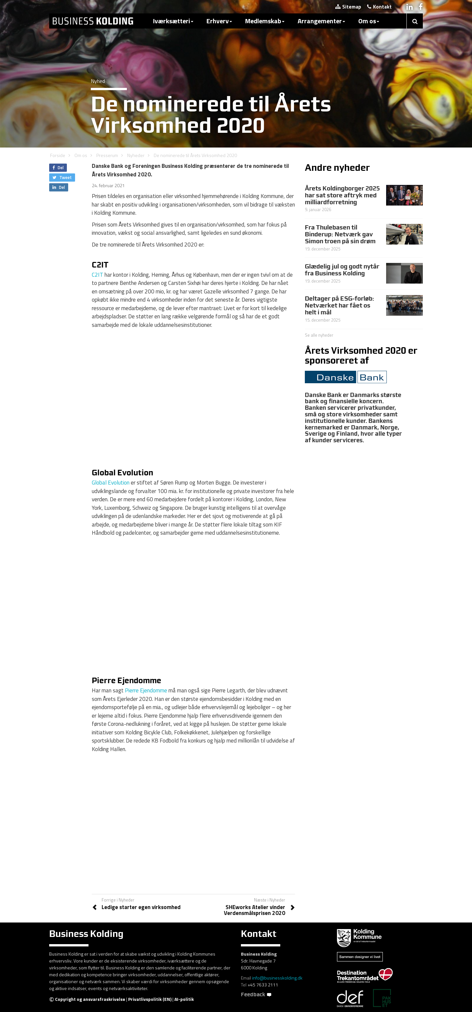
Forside (57, 155)
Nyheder (136, 155)
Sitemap (348, 6)
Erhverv (219, 21)
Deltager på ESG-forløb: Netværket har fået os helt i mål (339, 305)
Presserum (107, 155)
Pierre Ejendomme (146, 690)
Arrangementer (321, 21)
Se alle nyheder (319, 335)
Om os (368, 21)
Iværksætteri (173, 21)
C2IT (97, 274)
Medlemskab (265, 21)
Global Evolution (110, 482)
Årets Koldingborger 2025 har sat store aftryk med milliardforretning (342, 195)
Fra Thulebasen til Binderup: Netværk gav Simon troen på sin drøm (340, 234)
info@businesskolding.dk (277, 977)
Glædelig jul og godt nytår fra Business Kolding (342, 270)
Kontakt (379, 6)
